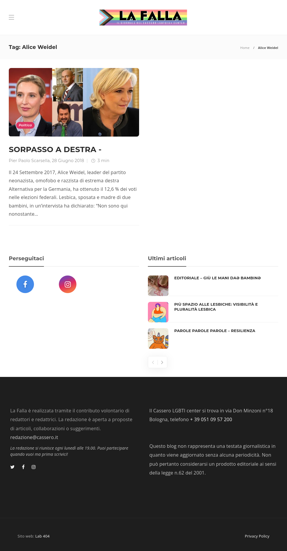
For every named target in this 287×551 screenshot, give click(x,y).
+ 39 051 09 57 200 (211, 419)
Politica (25, 125)
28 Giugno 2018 (68, 160)
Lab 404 (42, 536)
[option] (213, 312)
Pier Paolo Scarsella (29, 160)
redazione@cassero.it (34, 437)
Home (245, 47)
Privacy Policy (257, 536)
